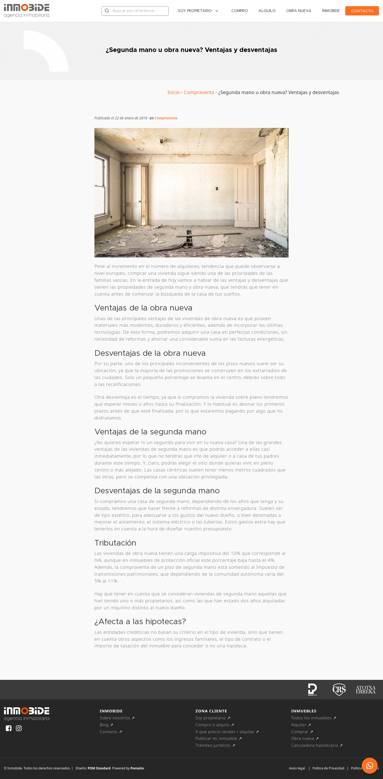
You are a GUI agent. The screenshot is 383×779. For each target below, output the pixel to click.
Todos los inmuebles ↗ (314, 717)
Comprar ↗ (302, 731)
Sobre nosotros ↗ (117, 717)
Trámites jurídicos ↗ (215, 745)
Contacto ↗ (111, 731)
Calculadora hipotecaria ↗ (317, 745)
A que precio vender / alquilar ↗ (227, 731)
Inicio (174, 92)
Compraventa (199, 92)
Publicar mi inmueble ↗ (218, 738)
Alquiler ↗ (301, 724)
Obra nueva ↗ (305, 738)
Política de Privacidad (328, 768)
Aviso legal (297, 768)
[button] (370, 766)
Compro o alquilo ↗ (215, 724)
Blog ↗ (107, 724)
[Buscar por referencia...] (135, 11)
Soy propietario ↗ (213, 717)
